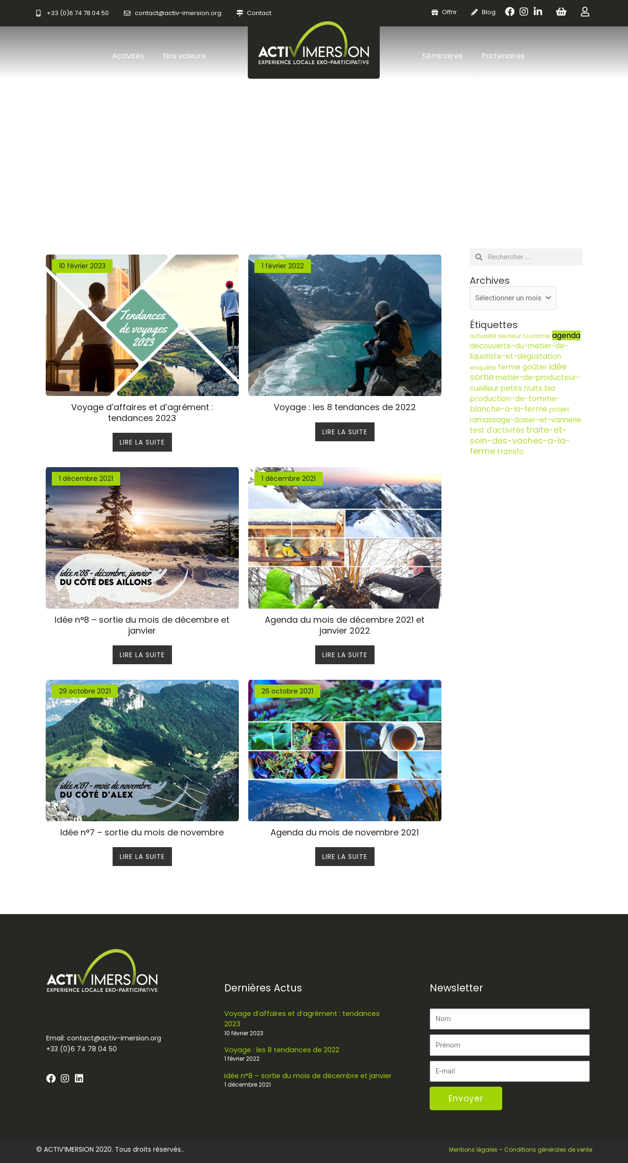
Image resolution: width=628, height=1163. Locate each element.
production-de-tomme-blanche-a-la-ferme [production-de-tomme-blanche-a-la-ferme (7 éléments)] (515, 403)
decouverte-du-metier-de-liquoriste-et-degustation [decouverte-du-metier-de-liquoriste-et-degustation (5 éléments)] (519, 351)
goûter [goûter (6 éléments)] (534, 367)
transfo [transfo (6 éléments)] (510, 451)
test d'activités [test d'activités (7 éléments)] (497, 430)
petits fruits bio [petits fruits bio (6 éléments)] (527, 388)
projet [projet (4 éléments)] (559, 409)
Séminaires (442, 55)
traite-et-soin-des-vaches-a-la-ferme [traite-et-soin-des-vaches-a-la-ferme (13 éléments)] (520, 440)
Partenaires (503, 55)
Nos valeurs (184, 55)
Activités (128, 55)
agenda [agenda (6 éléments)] (566, 335)
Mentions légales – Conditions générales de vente (520, 1150)
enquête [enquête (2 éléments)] (483, 367)
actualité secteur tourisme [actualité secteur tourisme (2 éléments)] (510, 335)
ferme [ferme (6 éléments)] (509, 367)
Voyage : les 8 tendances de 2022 (283, 1049)
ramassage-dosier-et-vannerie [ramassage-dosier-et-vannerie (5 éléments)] (525, 420)
